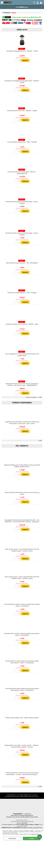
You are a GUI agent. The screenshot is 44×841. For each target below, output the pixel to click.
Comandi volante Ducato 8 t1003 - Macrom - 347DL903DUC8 (22, 172)
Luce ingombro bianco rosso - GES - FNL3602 (22, 142)
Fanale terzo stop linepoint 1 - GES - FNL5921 (22, 293)
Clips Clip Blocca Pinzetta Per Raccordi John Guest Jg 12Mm (22, 493)
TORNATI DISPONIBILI (22, 403)
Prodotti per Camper (22, 7)
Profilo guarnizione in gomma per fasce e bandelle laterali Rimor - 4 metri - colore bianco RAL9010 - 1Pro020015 (22, 775)
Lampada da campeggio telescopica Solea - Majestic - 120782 (22, 81)
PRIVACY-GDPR (34, 834)
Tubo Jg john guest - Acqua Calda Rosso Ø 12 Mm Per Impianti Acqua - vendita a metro (22, 578)
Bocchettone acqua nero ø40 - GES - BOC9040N (22, 263)
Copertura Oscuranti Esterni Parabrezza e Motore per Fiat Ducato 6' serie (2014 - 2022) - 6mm (22, 423)
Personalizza (12, 838)
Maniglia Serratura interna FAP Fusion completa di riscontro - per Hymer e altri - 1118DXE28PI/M (22, 384)
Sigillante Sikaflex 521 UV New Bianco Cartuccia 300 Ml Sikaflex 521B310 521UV (22, 466)
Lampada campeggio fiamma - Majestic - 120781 (22, 51)
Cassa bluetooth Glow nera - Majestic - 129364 (22, 110)
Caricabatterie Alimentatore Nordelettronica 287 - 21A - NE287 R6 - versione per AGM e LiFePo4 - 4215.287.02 (22, 521)
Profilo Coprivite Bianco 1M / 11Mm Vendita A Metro (22, 718)
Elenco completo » (31, 397)
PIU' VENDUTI (22, 446)
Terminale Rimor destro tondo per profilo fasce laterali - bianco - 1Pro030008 (22, 634)
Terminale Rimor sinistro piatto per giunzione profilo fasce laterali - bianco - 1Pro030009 (22, 662)
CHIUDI (42, 830)
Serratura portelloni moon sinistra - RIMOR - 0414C (22, 324)
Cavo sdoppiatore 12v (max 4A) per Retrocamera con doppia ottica (22, 355)
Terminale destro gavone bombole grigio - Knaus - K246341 (22, 202)
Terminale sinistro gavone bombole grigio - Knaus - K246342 (22, 234)
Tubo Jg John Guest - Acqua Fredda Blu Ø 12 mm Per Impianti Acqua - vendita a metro (22, 550)
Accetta (31, 838)
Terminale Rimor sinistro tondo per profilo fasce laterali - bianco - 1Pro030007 (22, 605)
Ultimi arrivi (22, 29)
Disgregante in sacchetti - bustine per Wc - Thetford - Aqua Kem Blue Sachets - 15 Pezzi (22, 746)
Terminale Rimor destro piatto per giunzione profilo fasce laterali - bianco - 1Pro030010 (22, 690)
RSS (41, 397)
